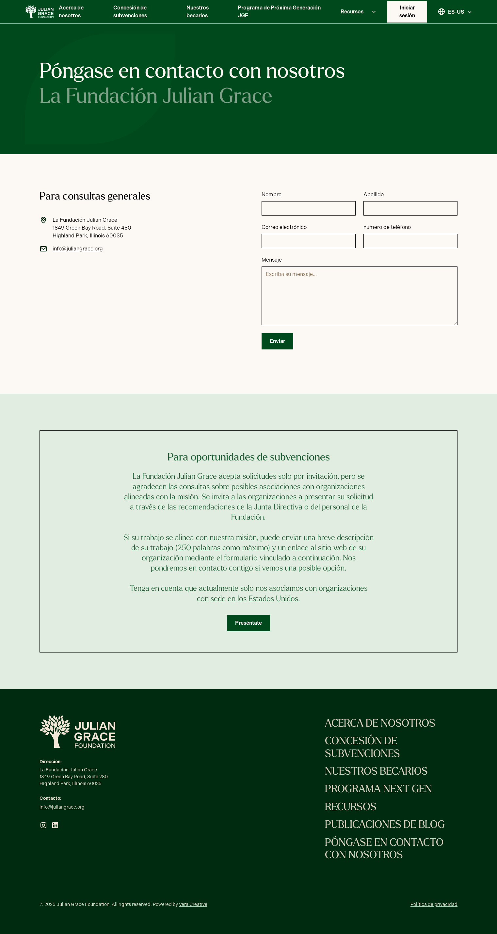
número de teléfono (387, 227)
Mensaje (272, 260)
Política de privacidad (433, 904)
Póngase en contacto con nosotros (384, 849)
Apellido (373, 194)
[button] (356, 12)
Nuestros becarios (197, 12)
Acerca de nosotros (71, 12)
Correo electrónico (284, 227)
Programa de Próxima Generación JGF (279, 12)
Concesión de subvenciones (130, 12)
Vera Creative (193, 904)
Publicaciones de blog (385, 825)
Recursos (351, 807)
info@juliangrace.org (62, 807)
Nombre (271, 194)
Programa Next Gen (378, 789)
